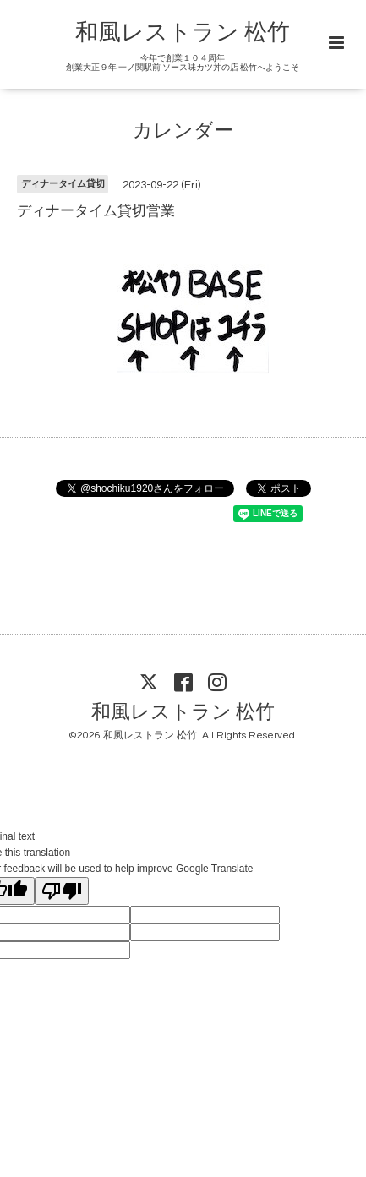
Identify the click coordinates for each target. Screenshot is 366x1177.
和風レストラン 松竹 (182, 33)
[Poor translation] (62, 891)
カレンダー (183, 131)
